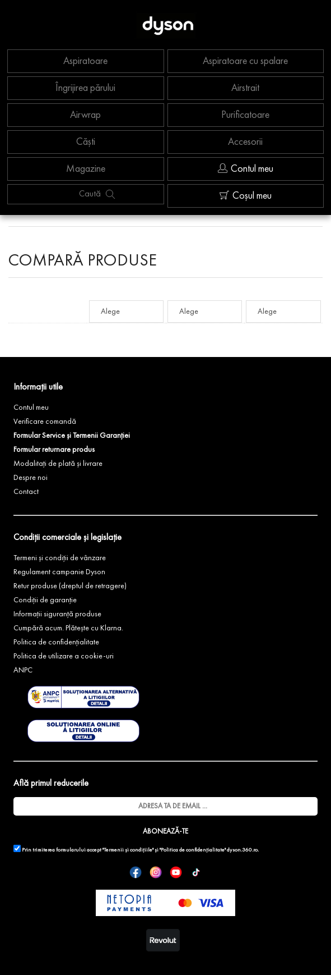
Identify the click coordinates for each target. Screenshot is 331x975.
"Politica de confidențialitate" (193, 850)
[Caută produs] (110, 194)
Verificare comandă (44, 421)
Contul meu (245, 168)
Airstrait (245, 88)
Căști (85, 142)
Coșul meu (246, 195)
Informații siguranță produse (57, 614)
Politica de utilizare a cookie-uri (63, 656)
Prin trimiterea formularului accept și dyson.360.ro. (136, 849)
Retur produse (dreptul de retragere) (70, 586)
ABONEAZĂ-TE (165, 831)
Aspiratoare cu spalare (245, 61)
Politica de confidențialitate (56, 642)
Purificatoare (245, 115)
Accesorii (245, 142)
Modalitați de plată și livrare (57, 464)
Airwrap (85, 115)
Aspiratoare (85, 61)
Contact (26, 492)
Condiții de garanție (45, 600)
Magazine (85, 169)
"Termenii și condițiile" (127, 850)
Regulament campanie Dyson (59, 572)
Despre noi (30, 478)
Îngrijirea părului (85, 88)
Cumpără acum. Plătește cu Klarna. (68, 628)
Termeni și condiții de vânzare (59, 558)
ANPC (22, 670)
